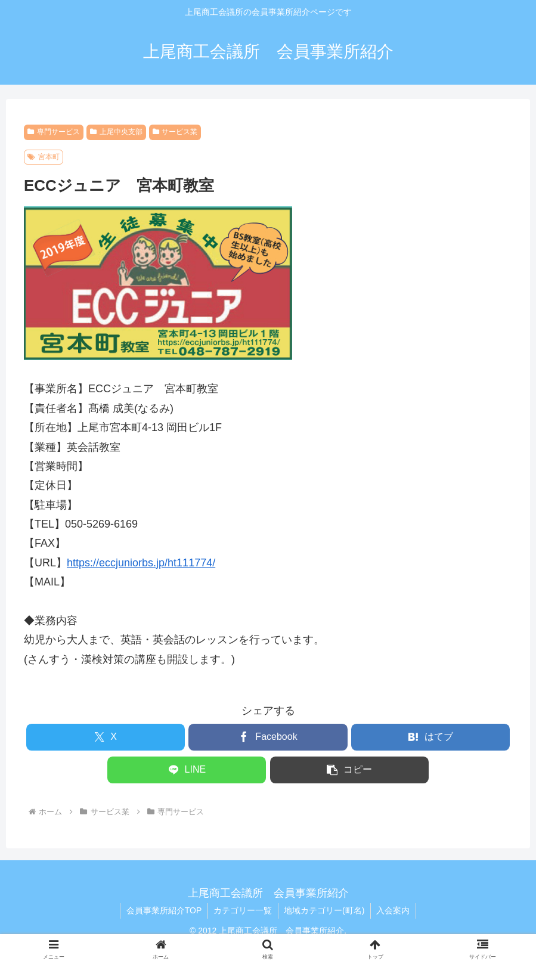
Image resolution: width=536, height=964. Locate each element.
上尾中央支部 (116, 132)
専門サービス (53, 132)
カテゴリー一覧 (242, 910)
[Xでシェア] (105, 737)
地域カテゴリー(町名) (324, 910)
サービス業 (175, 132)
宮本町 (43, 157)
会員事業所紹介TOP (163, 910)
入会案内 (394, 910)
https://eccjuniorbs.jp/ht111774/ (141, 563)
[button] (349, 770)
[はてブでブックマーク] (430, 737)
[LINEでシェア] (186, 770)
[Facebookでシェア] (267, 737)
